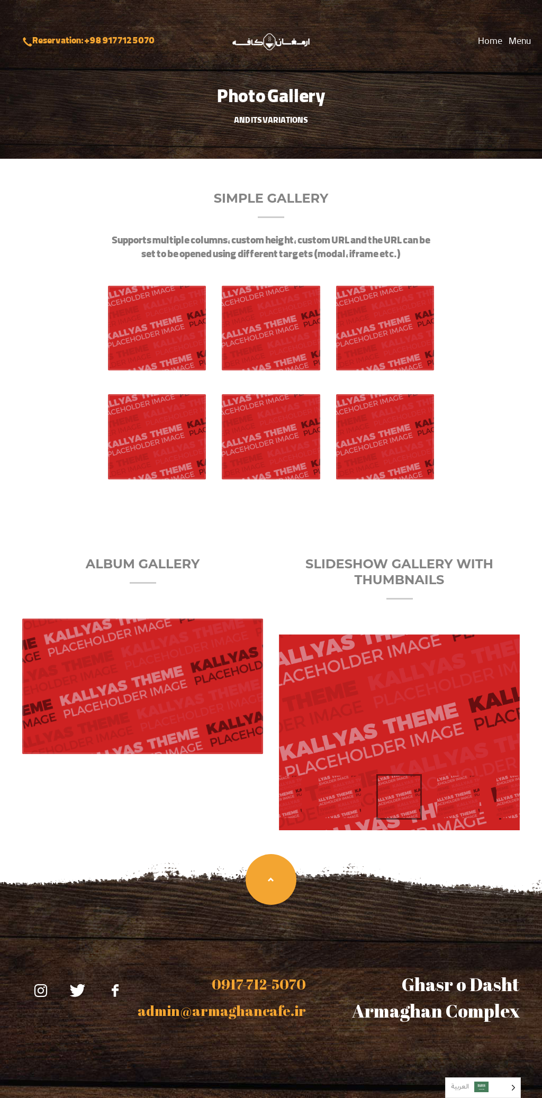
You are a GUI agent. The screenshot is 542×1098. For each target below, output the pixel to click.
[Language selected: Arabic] (483, 1087)
